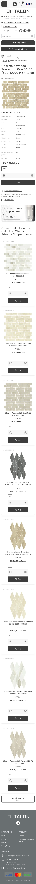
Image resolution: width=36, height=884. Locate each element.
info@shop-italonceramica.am (16, 22)
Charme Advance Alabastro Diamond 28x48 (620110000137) (18, 623)
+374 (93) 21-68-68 (10, 31)
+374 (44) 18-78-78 (10, 26)
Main (2, 55)
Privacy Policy (5, 846)
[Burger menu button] (4, 4)
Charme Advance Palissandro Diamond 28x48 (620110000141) (18, 483)
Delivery (4, 839)
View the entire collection (18, 799)
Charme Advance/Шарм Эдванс (11, 58)
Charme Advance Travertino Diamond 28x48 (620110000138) (18, 553)
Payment (4, 842)
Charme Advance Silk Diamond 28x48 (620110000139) (18, 762)
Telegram (24, 30)
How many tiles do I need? (13, 191)
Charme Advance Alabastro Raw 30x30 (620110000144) (18, 344)
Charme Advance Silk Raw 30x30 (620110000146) (18, 414)
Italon (9, 55)
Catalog (21, 835)
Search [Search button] (32, 36)
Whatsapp (20, 30)
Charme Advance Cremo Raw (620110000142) (18, 275)
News (3, 835)
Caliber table (9, 200)
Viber (29, 30)
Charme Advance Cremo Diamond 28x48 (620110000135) (18, 692)
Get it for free (11, 217)
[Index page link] (18, 11)
